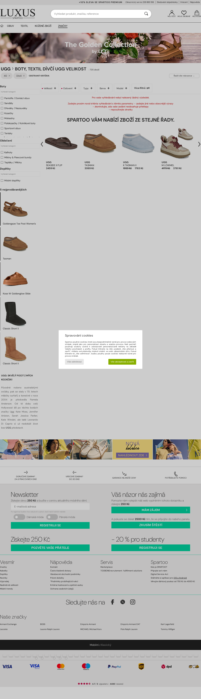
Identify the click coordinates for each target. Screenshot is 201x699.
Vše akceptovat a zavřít (122, 361)
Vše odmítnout (74, 361)
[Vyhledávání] (146, 14)
